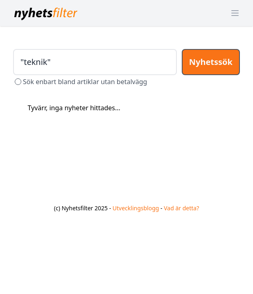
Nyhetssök (211, 61)
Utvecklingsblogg (136, 208)
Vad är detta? (181, 208)
